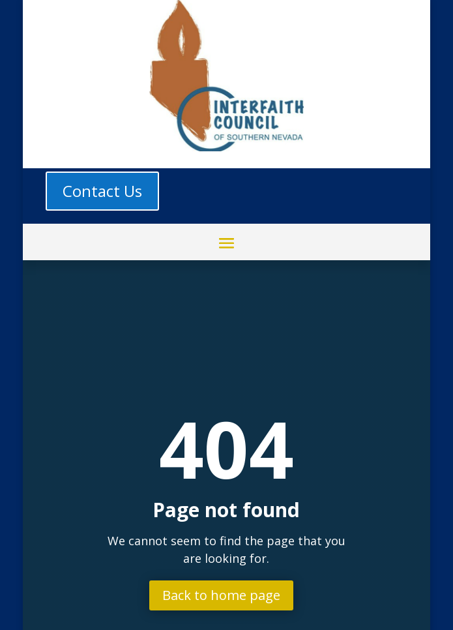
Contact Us (102, 191)
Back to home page (221, 595)
